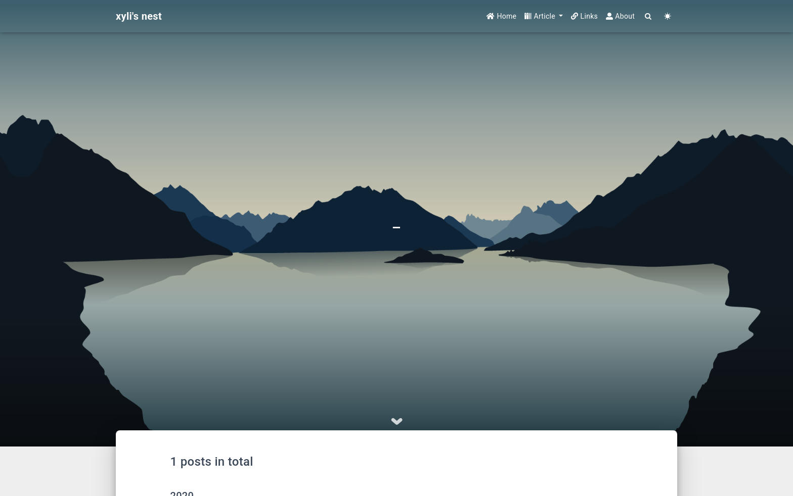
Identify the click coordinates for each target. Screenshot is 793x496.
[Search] (648, 16)
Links (584, 16)
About (620, 16)
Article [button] (540, 16)
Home (501, 16)
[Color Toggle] (667, 16)
